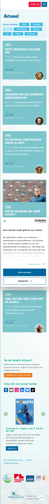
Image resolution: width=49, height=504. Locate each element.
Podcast (31, 34)
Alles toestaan (24, 272)
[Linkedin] (22, 390)
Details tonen (34, 264)
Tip (7, 34)
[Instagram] (17, 390)
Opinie (36, 29)
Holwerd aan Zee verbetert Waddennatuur (24, 96)
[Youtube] (11, 390)
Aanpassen (24, 281)
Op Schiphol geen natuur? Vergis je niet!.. (23, 141)
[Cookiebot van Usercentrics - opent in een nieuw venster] (35, 221)
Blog (8, 29)
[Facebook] (6, 390)
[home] (13, 4)
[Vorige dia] (6, 433)
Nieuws (36, 24)
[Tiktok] (33, 390)
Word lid (12, 448)
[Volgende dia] (43, 433)
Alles (24, 24)
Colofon (28, 460)
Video (18, 34)
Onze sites (7, 460)
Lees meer (9, 70)
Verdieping (21, 29)
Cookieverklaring (10, 463)
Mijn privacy (18, 460)
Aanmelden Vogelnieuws (18, 375)
